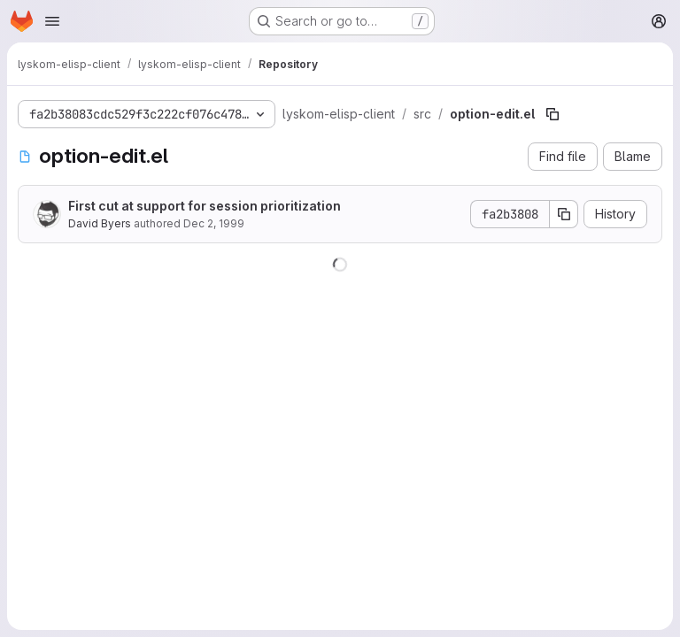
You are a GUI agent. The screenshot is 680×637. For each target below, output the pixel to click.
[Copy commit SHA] (564, 214)
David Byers (99, 223)
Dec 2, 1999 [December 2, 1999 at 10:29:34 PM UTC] (213, 223)
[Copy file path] (552, 114)
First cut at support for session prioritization (204, 205)
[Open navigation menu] (52, 21)
